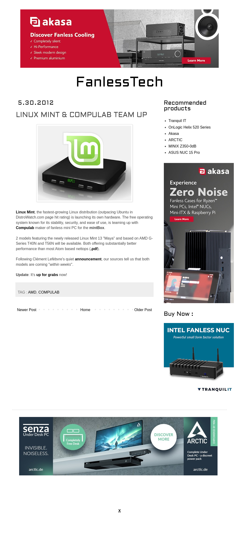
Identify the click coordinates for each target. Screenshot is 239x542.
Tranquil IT (177, 121)
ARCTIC (176, 140)
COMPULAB (49, 292)
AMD (32, 292)
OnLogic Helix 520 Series (190, 127)
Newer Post (26, 310)
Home (85, 310)
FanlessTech (119, 83)
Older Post (143, 310)
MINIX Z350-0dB (182, 146)
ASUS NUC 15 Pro (184, 152)
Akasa (174, 134)
